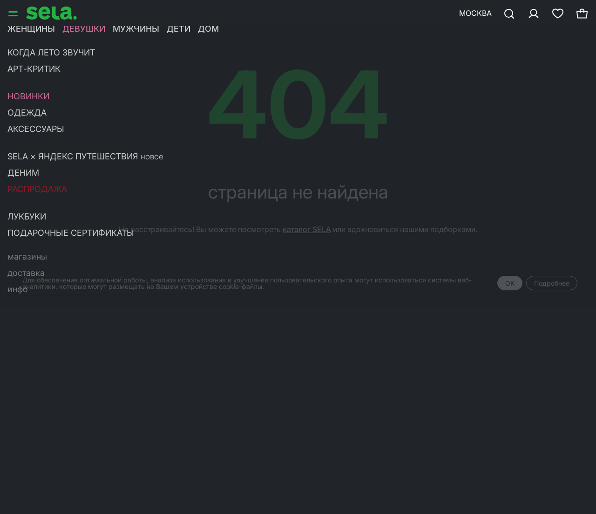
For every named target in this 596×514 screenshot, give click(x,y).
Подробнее (551, 283)
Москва (475, 13)
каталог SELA (307, 229)
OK (510, 283)
